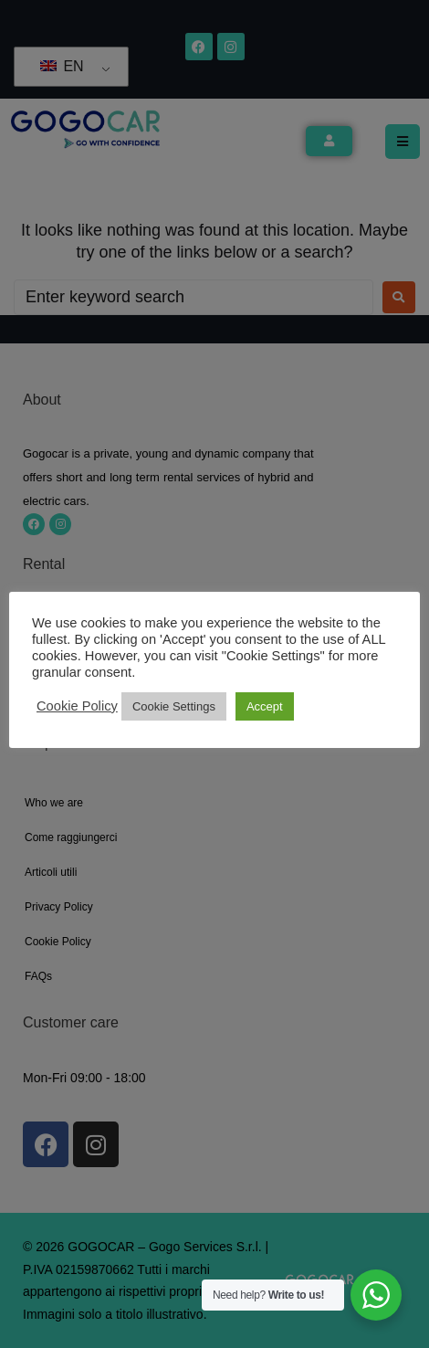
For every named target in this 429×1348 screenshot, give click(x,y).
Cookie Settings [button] (173, 706)
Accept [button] (264, 706)
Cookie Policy (77, 706)
